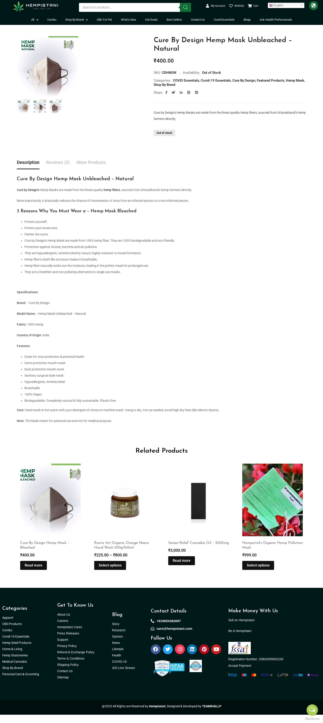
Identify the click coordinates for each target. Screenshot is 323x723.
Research (119, 638)
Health (116, 663)
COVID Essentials (186, 80)
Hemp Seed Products (17, 651)
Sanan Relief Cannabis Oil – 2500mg (198, 551)
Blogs (247, 19)
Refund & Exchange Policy (75, 660)
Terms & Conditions (70, 666)
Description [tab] (28, 162)
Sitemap (63, 685)
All (34, 20)
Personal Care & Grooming (20, 682)
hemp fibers (112, 190)
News (116, 651)
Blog (117, 622)
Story (116, 632)
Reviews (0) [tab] (58, 162)
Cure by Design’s (28, 190)
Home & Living (12, 657)
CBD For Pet (104, 19)
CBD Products (12, 632)
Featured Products (270, 80)
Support (62, 647)
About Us (63, 622)
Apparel (7, 625)
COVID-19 (119, 669)
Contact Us (198, 19)
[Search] (185, 7)
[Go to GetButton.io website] (312, 718)
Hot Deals (151, 19)
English (276, 5)
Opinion (117, 644)
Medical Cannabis (15, 669)
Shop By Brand (76, 20)
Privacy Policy (67, 654)
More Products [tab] (91, 162)
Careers (62, 629)
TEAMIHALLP (211, 714)
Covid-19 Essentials (216, 80)
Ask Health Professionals (276, 19)
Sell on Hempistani (241, 628)
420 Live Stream (123, 676)
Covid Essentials (224, 19)
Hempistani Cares (69, 635)
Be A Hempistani (239, 639)
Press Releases (68, 641)
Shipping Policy (68, 673)
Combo (51, 19)
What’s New (128, 19)
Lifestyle (118, 657)
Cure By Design (243, 80)
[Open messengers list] (312, 710)
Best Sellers (174, 19)
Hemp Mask (295, 80)
